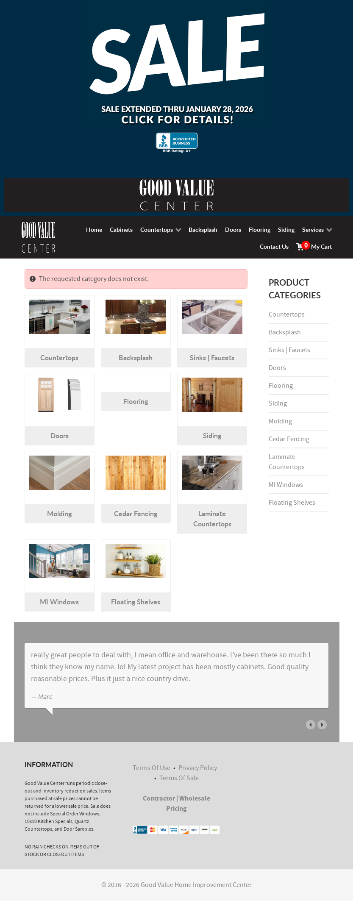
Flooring (135, 401)
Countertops (59, 357)
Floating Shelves (135, 601)
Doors (59, 435)
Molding (59, 513)
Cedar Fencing (135, 513)
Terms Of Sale (179, 778)
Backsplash (136, 357)
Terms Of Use (151, 768)
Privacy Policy (197, 768)
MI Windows (59, 601)
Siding (212, 435)
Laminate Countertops (212, 518)
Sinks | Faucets (212, 357)
